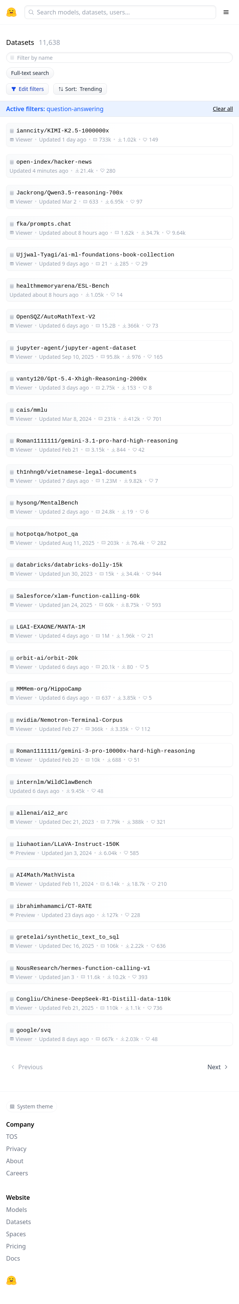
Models (16, 1209)
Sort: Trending (80, 88)
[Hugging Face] (11, 1280)
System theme (31, 1106)
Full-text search (30, 72)
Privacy (16, 1149)
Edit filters (27, 88)
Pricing (16, 1246)
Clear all (223, 108)
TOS (12, 1136)
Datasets (18, 1222)
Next (218, 1067)
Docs (13, 1258)
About (14, 1161)
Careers (17, 1173)
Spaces (16, 1234)
